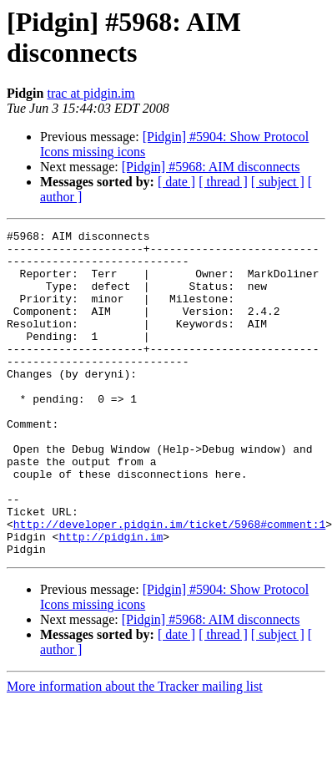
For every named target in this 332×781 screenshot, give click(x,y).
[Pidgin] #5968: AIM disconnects (211, 167)
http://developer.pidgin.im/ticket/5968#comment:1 (169, 583)
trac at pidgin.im (90, 93)
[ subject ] (277, 182)
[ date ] (176, 182)
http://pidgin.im (110, 598)
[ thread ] (223, 182)
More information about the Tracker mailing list (135, 751)
